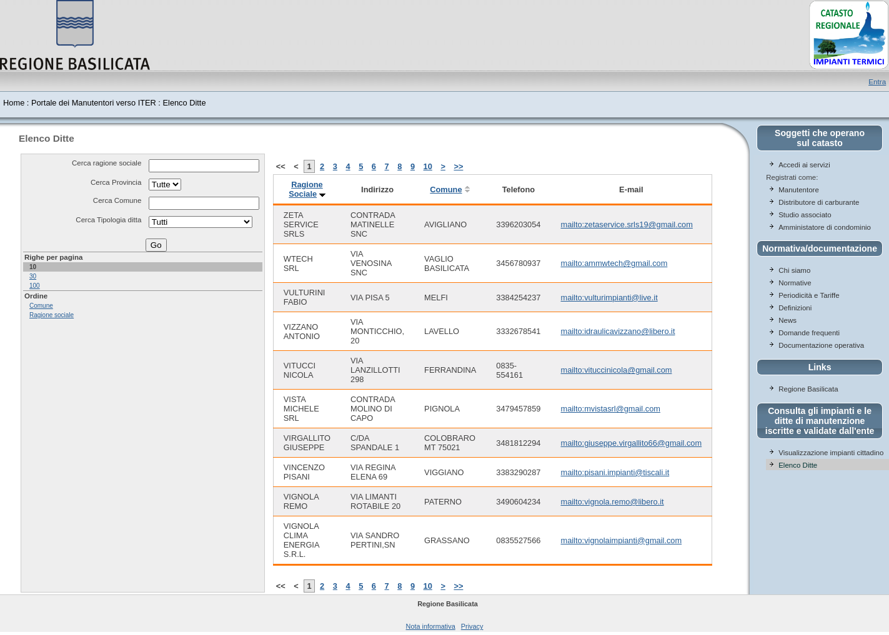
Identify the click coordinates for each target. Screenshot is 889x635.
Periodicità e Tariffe (810, 295)
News (787, 320)
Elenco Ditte (797, 465)
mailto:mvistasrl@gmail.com (610, 408)
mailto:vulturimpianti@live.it (608, 297)
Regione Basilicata (808, 389)
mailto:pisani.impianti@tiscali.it (614, 472)
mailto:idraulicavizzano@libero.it (617, 331)
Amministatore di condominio (824, 227)
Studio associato (805, 215)
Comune (41, 305)
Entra (877, 81)
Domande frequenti (809, 333)
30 (32, 276)
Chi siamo (794, 270)
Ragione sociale (51, 315)
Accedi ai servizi (804, 165)
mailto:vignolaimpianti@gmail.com (621, 540)
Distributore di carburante (818, 202)
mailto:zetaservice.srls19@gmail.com (626, 224)
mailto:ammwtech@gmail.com (613, 263)
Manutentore (798, 190)
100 (34, 285)
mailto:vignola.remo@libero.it (611, 501)
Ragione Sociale (305, 189)
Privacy (472, 626)
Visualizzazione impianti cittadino (830, 452)
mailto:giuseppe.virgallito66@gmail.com (631, 443)
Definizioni (795, 308)
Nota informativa (430, 626)
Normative (794, 283)
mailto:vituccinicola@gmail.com (616, 370)
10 (428, 166)
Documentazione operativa (821, 345)
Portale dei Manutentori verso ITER (93, 102)
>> (458, 166)
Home (13, 102)
